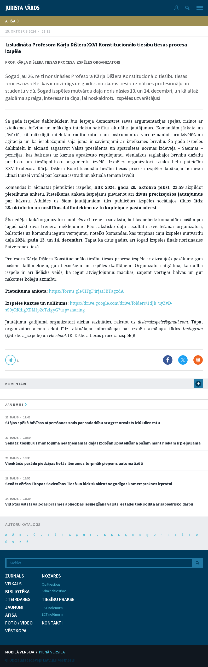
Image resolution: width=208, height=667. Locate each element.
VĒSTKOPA (15, 630)
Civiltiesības (51, 584)
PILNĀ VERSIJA (52, 651)
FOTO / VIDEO (19, 623)
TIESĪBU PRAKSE (58, 599)
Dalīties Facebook (167, 360)
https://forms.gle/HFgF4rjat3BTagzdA (86, 291)
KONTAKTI (52, 623)
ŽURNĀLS (14, 576)
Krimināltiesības (54, 590)
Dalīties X (183, 360)
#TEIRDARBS (18, 599)
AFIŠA (10, 20)
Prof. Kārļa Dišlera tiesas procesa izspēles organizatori (62, 62)
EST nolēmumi (52, 607)
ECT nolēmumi (52, 614)
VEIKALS (13, 583)
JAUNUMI (14, 607)
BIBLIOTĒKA (17, 591)
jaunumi (16, 404)
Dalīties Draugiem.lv (198, 360)
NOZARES (51, 576)
